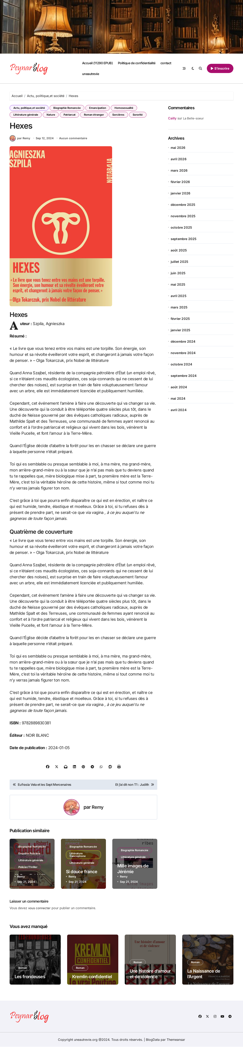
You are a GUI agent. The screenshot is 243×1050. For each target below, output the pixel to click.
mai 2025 (178, 284)
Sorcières (123, 115)
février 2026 (180, 182)
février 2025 (180, 319)
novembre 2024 (183, 353)
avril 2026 (178, 159)
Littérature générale (26, 115)
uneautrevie (90, 74)
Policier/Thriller (28, 871)
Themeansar (176, 1043)
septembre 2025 (184, 239)
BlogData (153, 1043)
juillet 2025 (179, 262)
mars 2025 (179, 307)
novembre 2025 (183, 216)
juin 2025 (178, 273)
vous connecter (39, 911)
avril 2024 (179, 410)
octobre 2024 (181, 364)
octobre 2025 (181, 227)
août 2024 (179, 387)
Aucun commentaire (74, 141)
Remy (97, 810)
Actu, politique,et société (29, 108)
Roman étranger (97, 115)
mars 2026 (179, 170)
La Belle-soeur (193, 118)
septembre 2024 (184, 376)
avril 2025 (178, 296)
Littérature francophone (78, 861)
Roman (23, 971)
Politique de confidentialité (136, 63)
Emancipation (100, 108)
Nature (52, 115)
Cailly (172, 118)
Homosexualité (127, 108)
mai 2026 (178, 148)
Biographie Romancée (68, 108)
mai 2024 (178, 398)
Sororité (143, 115)
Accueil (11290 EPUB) (97, 63)
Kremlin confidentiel (92, 980)
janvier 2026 (180, 193)
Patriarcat (72, 115)
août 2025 (179, 250)
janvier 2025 (180, 330)
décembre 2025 (183, 205)
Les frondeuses (30, 980)
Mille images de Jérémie (132, 871)
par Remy (20, 141)
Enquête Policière (30, 857)
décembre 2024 (183, 341)
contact (165, 63)
